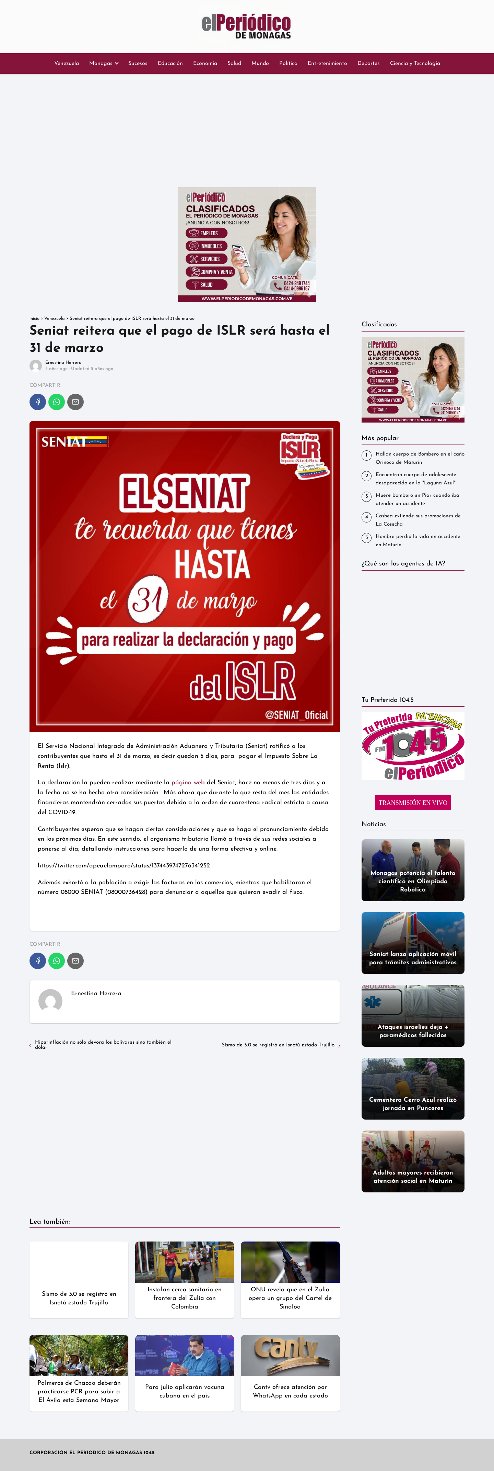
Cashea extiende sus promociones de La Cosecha (418, 520)
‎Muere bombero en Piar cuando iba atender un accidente (417, 499)
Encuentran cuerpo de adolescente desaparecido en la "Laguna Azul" (416, 479)
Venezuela (66, 63)
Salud (234, 63)
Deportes (368, 63)
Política (288, 63)
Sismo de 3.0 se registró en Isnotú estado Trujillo (278, 1045)
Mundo (260, 63)
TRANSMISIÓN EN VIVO (413, 802)
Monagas (101, 63)
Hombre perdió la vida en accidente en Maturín (418, 541)
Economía (205, 63)
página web (188, 782)
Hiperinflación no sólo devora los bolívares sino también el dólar (103, 1045)
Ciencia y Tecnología (415, 63)
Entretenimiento (327, 63)
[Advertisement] (247, 129)
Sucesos (138, 63)
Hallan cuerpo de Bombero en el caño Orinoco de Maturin (420, 458)
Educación (170, 63)
